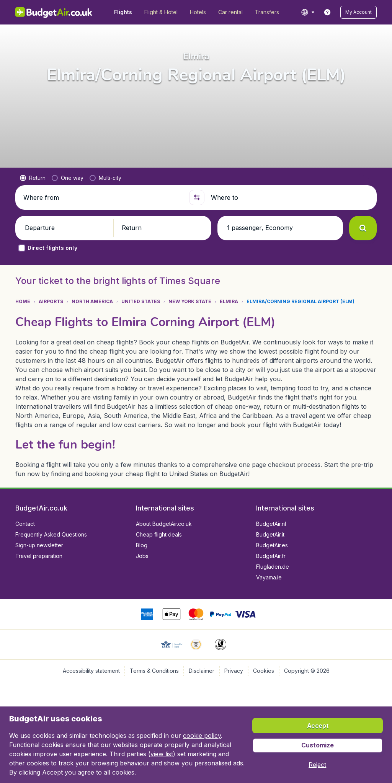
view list (161, 754)
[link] (327, 12)
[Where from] (103, 197)
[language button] (307, 12)
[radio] (33, 178)
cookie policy (202, 735)
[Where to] (290, 197)
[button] (358, 12)
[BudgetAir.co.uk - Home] (53, 12)
